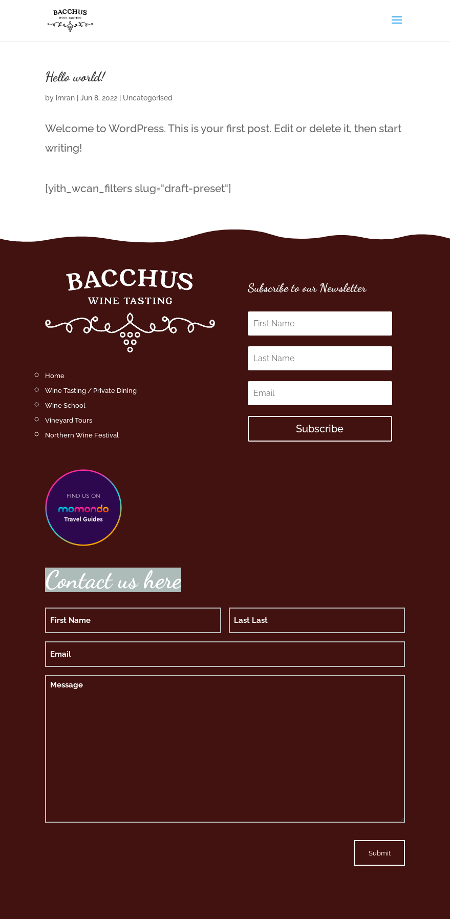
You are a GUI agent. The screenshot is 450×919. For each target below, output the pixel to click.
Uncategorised (148, 98)
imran (65, 98)
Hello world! (75, 77)
